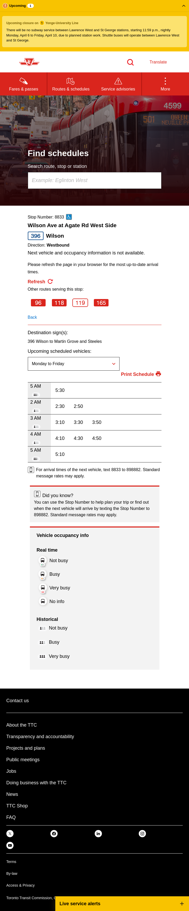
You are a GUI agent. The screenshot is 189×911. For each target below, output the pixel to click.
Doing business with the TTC (36, 782)
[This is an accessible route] (69, 217)
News (12, 794)
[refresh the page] (40, 281)
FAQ (11, 817)
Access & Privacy (20, 885)
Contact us (17, 700)
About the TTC (21, 725)
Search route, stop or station (57, 166)
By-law (11, 873)
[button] (94, 25)
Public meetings (23, 759)
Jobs (11, 771)
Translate (158, 62)
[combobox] (94, 180)
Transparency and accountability (40, 736)
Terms (11, 862)
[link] (10, 833)
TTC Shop (17, 805)
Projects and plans (25, 748)
